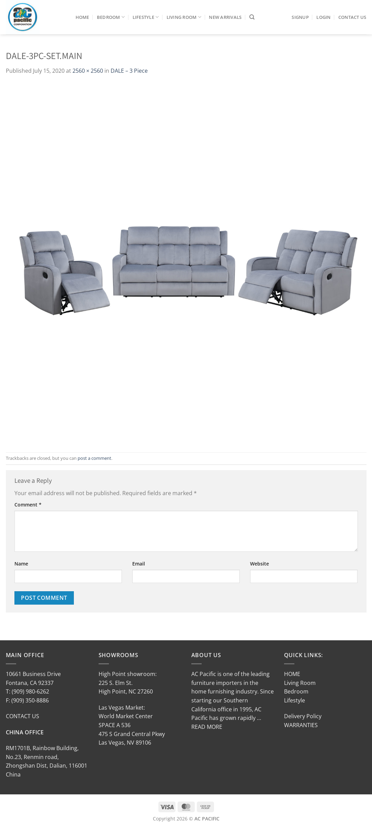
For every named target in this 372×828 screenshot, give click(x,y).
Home (82, 17)
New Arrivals (225, 17)
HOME (292, 674)
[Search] (252, 17)
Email (138, 563)
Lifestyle (146, 17)
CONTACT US (22, 716)
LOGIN (323, 17)
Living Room (184, 17)
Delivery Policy (303, 716)
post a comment (94, 458)
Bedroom (111, 17)
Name (21, 563)
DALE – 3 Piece (129, 70)
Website (259, 563)
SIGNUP (300, 17)
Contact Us (352, 17)
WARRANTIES (301, 725)
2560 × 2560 (87, 70)
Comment (28, 504)
